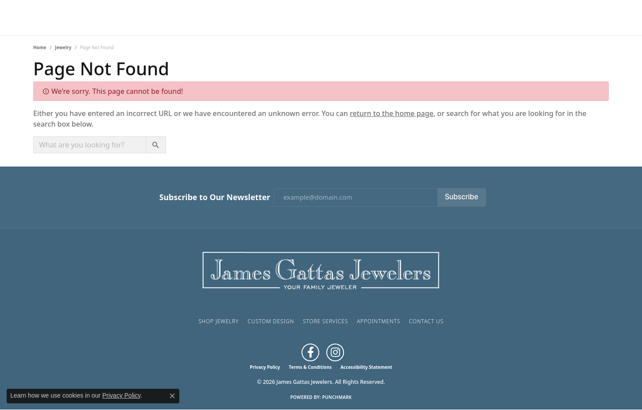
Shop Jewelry (218, 321)
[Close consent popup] (172, 395)
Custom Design (271, 321)
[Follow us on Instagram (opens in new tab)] (335, 352)
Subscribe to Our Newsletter (214, 197)
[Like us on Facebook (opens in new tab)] (310, 352)
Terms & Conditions (310, 367)
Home (39, 47)
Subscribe (461, 197)
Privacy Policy (265, 367)
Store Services (325, 321)
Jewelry (63, 47)
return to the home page (391, 113)
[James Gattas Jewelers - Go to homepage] (321, 269)
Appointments (378, 321)
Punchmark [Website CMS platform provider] (337, 397)
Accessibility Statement (366, 367)
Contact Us (426, 321)
